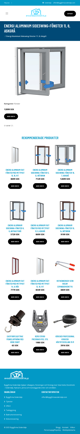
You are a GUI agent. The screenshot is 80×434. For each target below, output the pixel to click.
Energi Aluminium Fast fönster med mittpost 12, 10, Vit (40, 284)
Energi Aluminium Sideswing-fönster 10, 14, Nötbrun (65, 228)
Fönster (17, 104)
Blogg (58, 427)
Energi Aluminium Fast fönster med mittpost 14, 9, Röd (15, 284)
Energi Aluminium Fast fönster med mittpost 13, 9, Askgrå (40, 228)
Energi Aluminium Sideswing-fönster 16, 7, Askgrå (65, 172)
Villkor (72, 427)
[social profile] (12, 3)
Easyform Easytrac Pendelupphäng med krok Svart (15, 339)
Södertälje (48, 3)
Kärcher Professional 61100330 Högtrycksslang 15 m (65, 339)
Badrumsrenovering (14, 414)
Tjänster (9, 401)
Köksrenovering (12, 419)
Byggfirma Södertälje (14, 397)
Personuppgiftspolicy (52, 430)
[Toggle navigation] (7, 13)
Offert (70, 14)
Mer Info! (11, 116)
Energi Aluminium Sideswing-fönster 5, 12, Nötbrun (40, 172)
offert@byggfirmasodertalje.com (64, 3)
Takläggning (11, 410)
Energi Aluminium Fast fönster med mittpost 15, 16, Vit (15, 172)
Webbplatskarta (68, 430)
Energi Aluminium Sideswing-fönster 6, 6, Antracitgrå (15, 228)
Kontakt (65, 427)
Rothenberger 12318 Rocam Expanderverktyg (65, 284)
